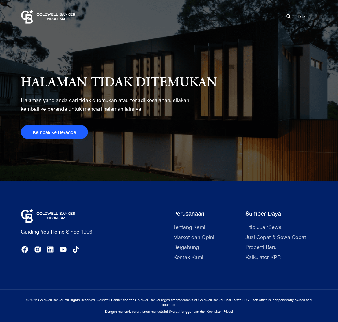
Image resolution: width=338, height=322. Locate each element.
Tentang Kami (189, 227)
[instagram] (38, 249)
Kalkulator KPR (263, 257)
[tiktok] (76, 249)
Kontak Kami (188, 257)
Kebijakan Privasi (220, 312)
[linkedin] (50, 249)
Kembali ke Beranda (54, 132)
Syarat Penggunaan (184, 312)
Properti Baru (261, 247)
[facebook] (25, 249)
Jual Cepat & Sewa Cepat (275, 237)
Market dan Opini (193, 237)
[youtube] (63, 249)
